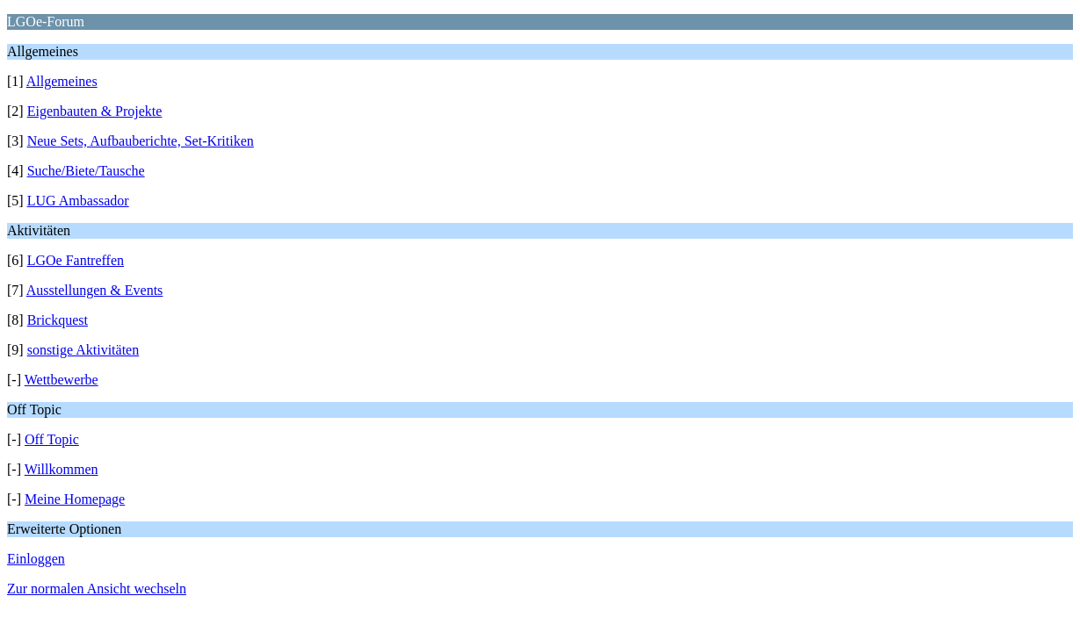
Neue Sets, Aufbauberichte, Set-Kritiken (140, 140)
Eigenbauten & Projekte (95, 111)
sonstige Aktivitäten (83, 349)
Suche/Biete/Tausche (86, 170)
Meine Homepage (75, 499)
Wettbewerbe (61, 379)
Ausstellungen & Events (94, 290)
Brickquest (57, 319)
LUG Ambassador (78, 200)
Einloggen (36, 558)
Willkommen (61, 469)
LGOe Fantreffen (75, 260)
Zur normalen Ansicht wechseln (96, 588)
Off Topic (52, 439)
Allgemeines (62, 81)
